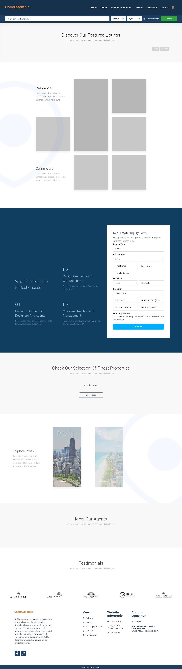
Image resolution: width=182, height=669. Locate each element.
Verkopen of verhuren (121, 7)
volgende (164, 49)
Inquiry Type (119, 244)
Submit (138, 326)
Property (117, 289)
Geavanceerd (151, 18)
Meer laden (91, 395)
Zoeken (168, 18)
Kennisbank (151, 7)
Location (117, 278)
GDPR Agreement (121, 313)
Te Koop (93, 7)
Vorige (156, 49)
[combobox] (118, 18)
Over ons (139, 7)
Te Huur (104, 7)
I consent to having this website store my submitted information (138, 318)
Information (119, 254)
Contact (165, 7)
